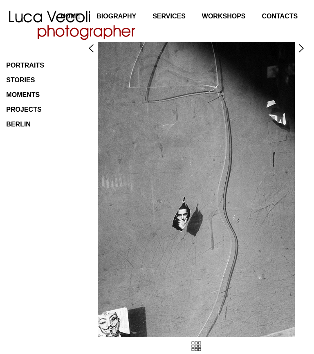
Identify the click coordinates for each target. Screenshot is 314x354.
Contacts (280, 16)
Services (169, 16)
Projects (23, 109)
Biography (116, 16)
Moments (23, 94)
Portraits (25, 65)
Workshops (224, 16)
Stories (20, 80)
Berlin (18, 124)
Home (70, 16)
